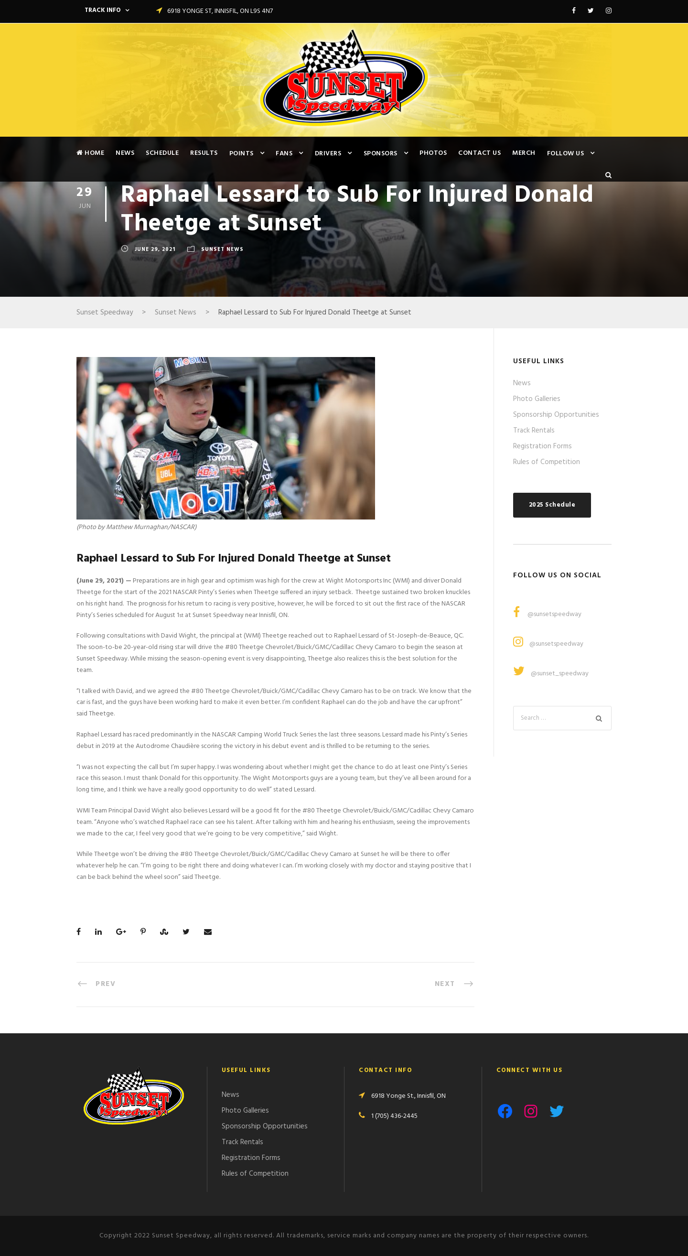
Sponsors (381, 153)
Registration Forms (542, 446)
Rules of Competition (546, 462)
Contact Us (479, 153)
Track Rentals (534, 430)
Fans (284, 153)
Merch (524, 153)
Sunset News (222, 249)
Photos (433, 153)
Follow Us (565, 153)
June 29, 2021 (155, 249)
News (125, 153)
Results (204, 153)
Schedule (162, 153)
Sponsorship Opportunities (556, 415)
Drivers (328, 153)
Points (241, 153)
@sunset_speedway (560, 673)
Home (90, 153)
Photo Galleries (536, 399)
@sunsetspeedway (553, 614)
